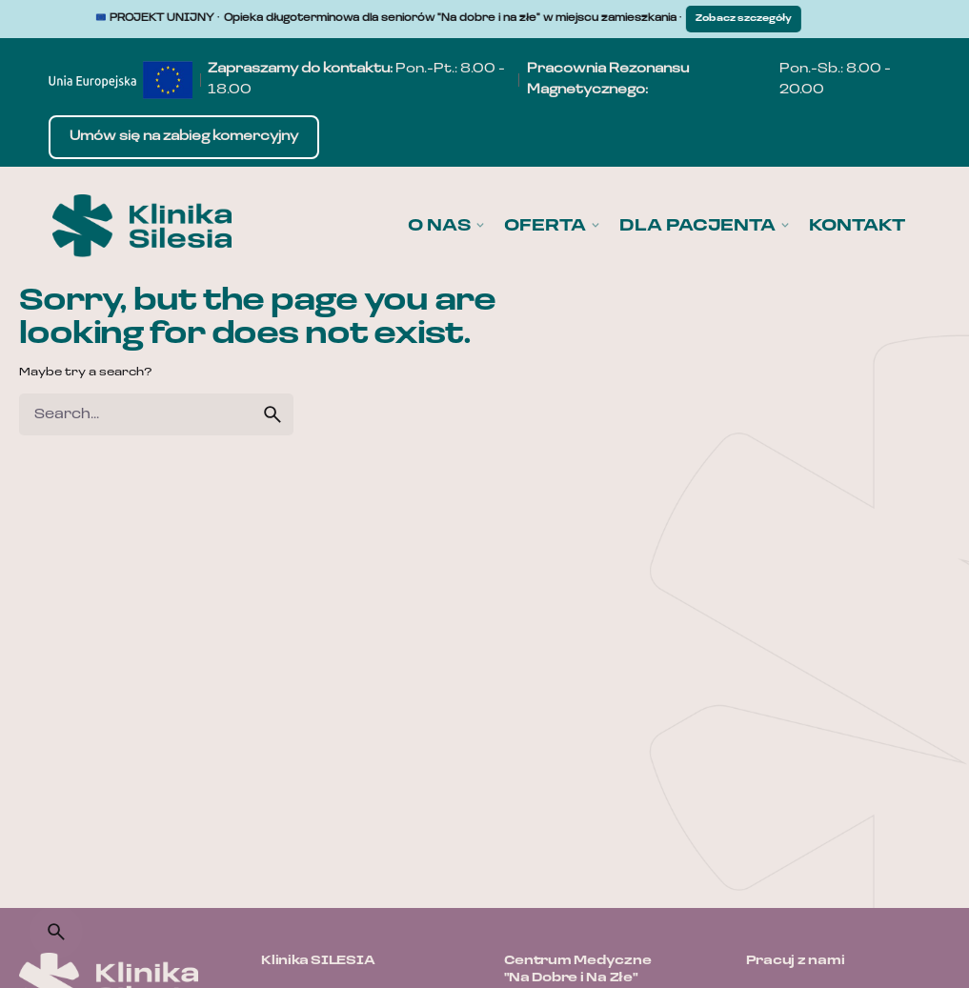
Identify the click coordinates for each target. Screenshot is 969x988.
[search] (272, 414)
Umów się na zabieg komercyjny (184, 137)
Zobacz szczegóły (751, 18)
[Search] (56, 931)
